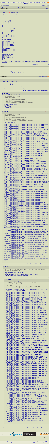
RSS (48, 76)
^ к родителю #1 (33, 108)
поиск (14, 2)
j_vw (8, 68)
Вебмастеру (46, 442)
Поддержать (40, 442)
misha (16, 72)
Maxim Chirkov (45, 441)
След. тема (47, 427)
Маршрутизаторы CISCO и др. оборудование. (13, 7)
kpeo (14, 71)
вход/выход (37, 2)
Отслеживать (46, 8)
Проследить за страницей (6, 442)
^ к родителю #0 (33, 90)
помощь (9, 2)
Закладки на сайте (5, 441)
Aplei (8, 12)
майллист (29, 2)
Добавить (35, 442)
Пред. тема (43, 427)
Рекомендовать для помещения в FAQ (28, 427)
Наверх (38, 90)
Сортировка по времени (43, 76)
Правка (38, 64)
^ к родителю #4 (33, 424)
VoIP (23, 7)
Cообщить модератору (44, 64)
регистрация (21, 2)
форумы (3, 2)
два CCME (5, 68)
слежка (44, 2)
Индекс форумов (36, 427)
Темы (40, 427)
